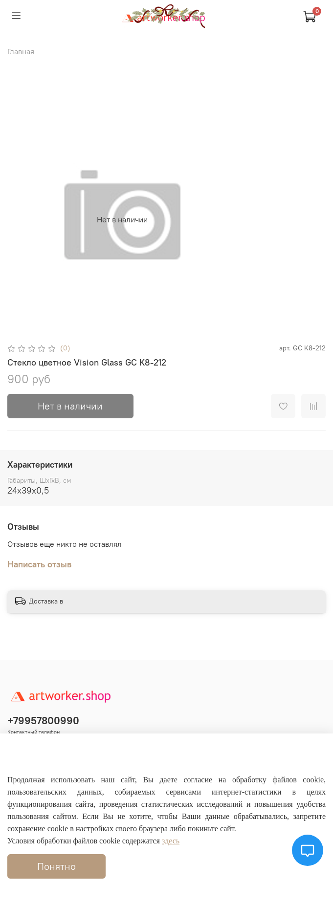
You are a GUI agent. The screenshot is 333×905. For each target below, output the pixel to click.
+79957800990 (43, 720)
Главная (20, 51)
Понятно (56, 866)
